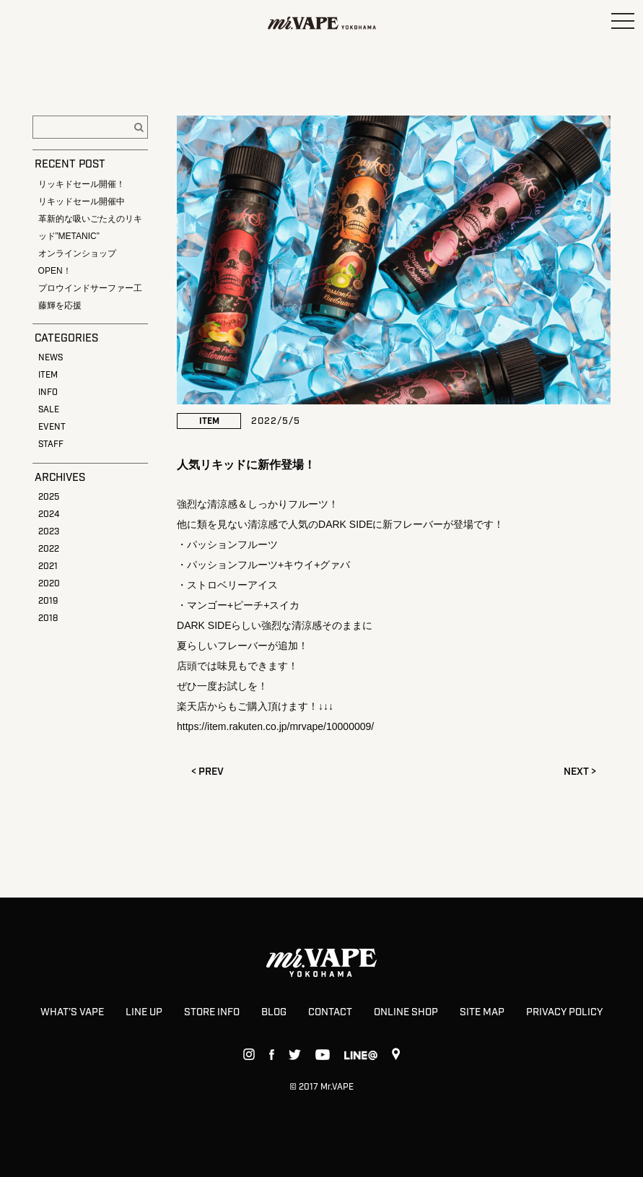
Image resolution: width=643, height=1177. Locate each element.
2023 (48, 531)
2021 (48, 566)
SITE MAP (482, 1012)
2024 (48, 514)
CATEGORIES (66, 338)
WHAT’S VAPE (72, 1012)
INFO (48, 392)
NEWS (50, 357)
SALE (48, 409)
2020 (49, 583)
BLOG (273, 1012)
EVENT (52, 427)
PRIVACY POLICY (564, 1012)
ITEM (48, 375)
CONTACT (330, 1012)
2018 (48, 618)
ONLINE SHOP (406, 1012)
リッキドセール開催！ (81, 184)
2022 (48, 549)
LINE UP (144, 1012)
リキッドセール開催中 (81, 201)
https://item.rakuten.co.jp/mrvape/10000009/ (275, 726)
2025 (48, 497)
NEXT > (580, 771)
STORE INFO (212, 1012)
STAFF (51, 444)
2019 (48, 601)
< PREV (207, 771)
